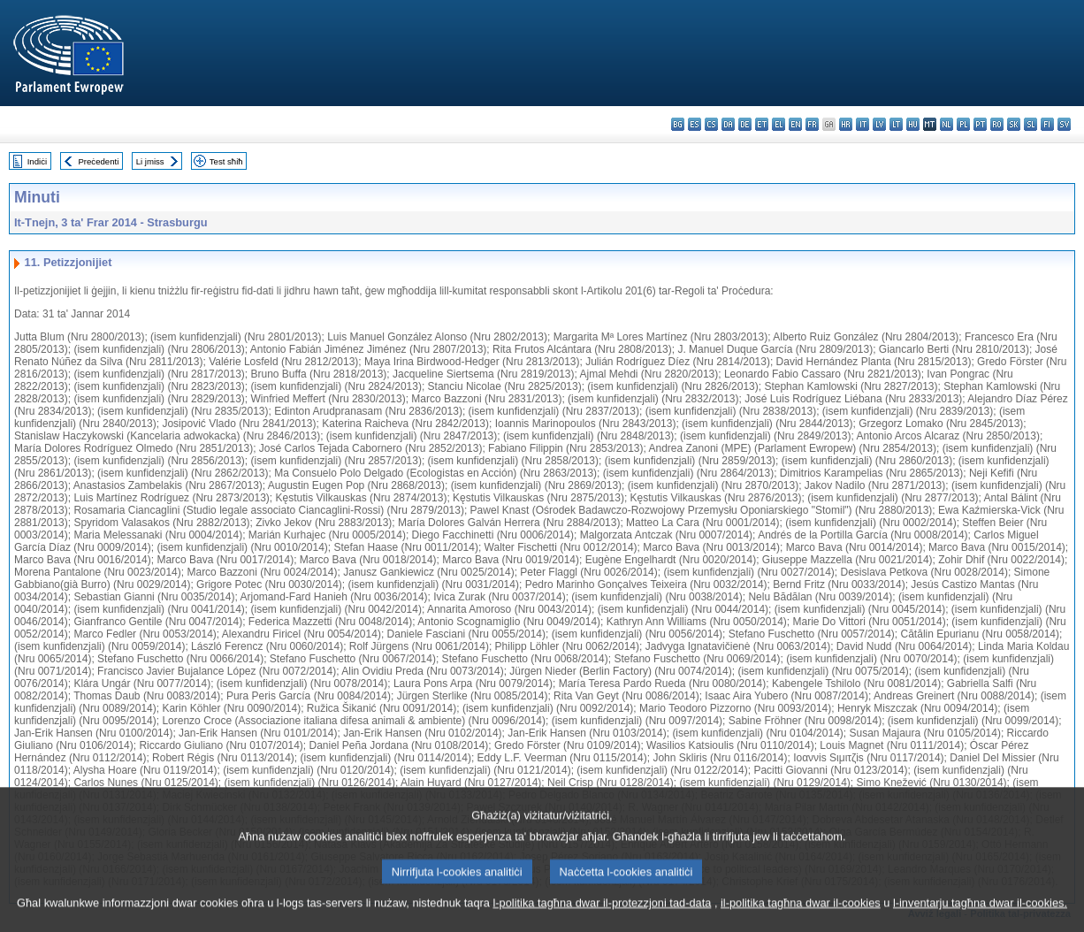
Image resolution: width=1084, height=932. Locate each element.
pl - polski (963, 124)
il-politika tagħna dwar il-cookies (801, 921)
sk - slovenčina (1013, 124)
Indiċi (37, 161)
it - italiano (862, 124)
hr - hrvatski (845, 124)
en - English (795, 124)
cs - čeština (711, 124)
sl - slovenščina (1030, 124)
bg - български (677, 124)
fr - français (812, 124)
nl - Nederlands (946, 124)
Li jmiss (150, 161)
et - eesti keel (761, 124)
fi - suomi (1047, 124)
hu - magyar (913, 124)
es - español (694, 124)
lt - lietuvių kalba (896, 124)
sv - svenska (1064, 124)
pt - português (980, 124)
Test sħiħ (226, 161)
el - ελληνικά (778, 124)
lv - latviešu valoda (879, 124)
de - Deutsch (745, 124)
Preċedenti (98, 161)
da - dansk (728, 124)
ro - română (997, 124)
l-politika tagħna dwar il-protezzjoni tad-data (601, 921)
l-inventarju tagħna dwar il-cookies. (980, 921)
